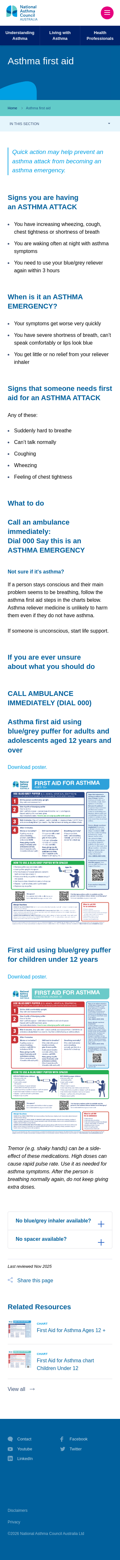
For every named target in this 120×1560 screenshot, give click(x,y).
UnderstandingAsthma (19, 35)
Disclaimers (18, 1510)
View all (16, 1389)
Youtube (20, 1449)
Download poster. (27, 767)
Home (12, 108)
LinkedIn (20, 1459)
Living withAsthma (60, 35)
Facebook (74, 1439)
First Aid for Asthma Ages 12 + (71, 1330)
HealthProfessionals (100, 35)
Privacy (14, 1522)
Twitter (71, 1449)
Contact (19, 1439)
